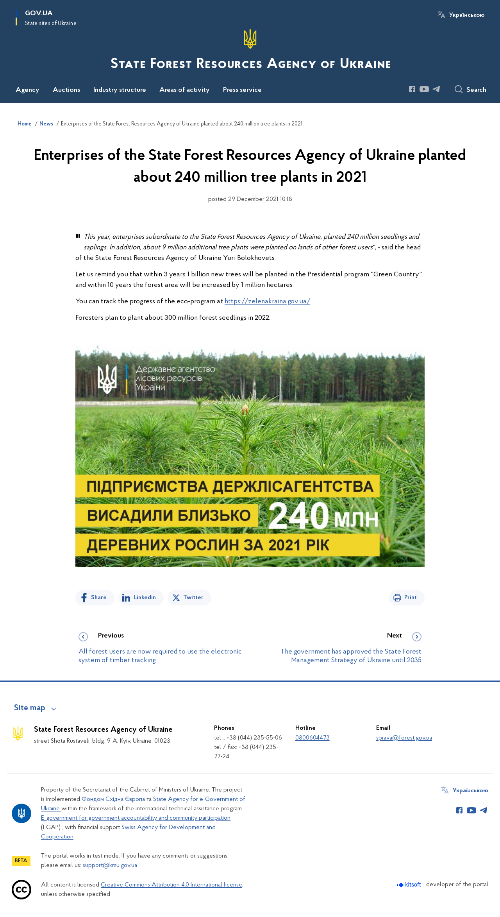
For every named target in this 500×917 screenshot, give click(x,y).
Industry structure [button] (119, 90)
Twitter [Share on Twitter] (193, 598)
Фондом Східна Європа (113, 799)
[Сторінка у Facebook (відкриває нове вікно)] (412, 89)
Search (476, 90)
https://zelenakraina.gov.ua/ (267, 301)
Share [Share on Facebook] (99, 598)
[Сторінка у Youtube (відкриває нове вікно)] (424, 89)
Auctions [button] (66, 90)
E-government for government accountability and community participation (135, 818)
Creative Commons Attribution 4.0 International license (171, 885)
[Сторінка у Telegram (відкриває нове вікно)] (436, 89)
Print (410, 598)
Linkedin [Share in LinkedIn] (145, 598)
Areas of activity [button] (184, 90)
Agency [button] (27, 90)
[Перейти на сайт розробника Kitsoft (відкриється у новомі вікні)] (409, 885)
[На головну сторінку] (250, 50)
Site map (29, 708)
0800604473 (312, 738)
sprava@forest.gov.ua (404, 738)
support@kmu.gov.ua (110, 865)
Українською (466, 15)
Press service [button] (242, 90)
